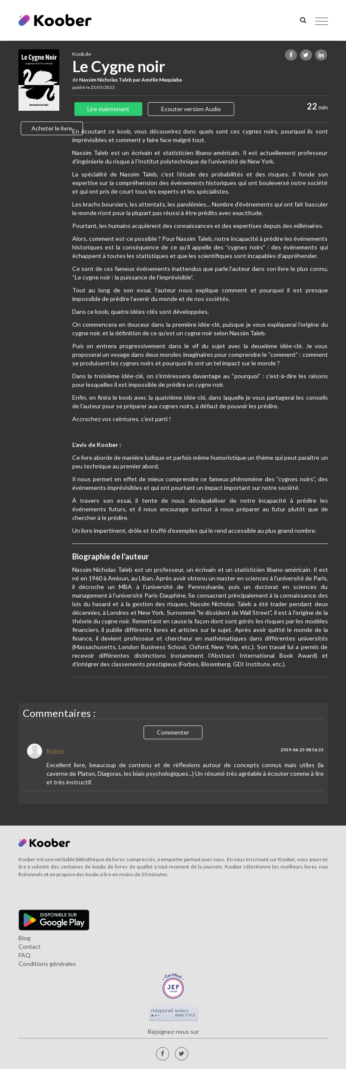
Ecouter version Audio (191, 108)
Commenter (173, 732)
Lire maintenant (108, 108)
